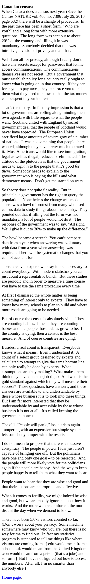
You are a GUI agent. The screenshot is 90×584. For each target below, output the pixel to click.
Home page (11, 577)
